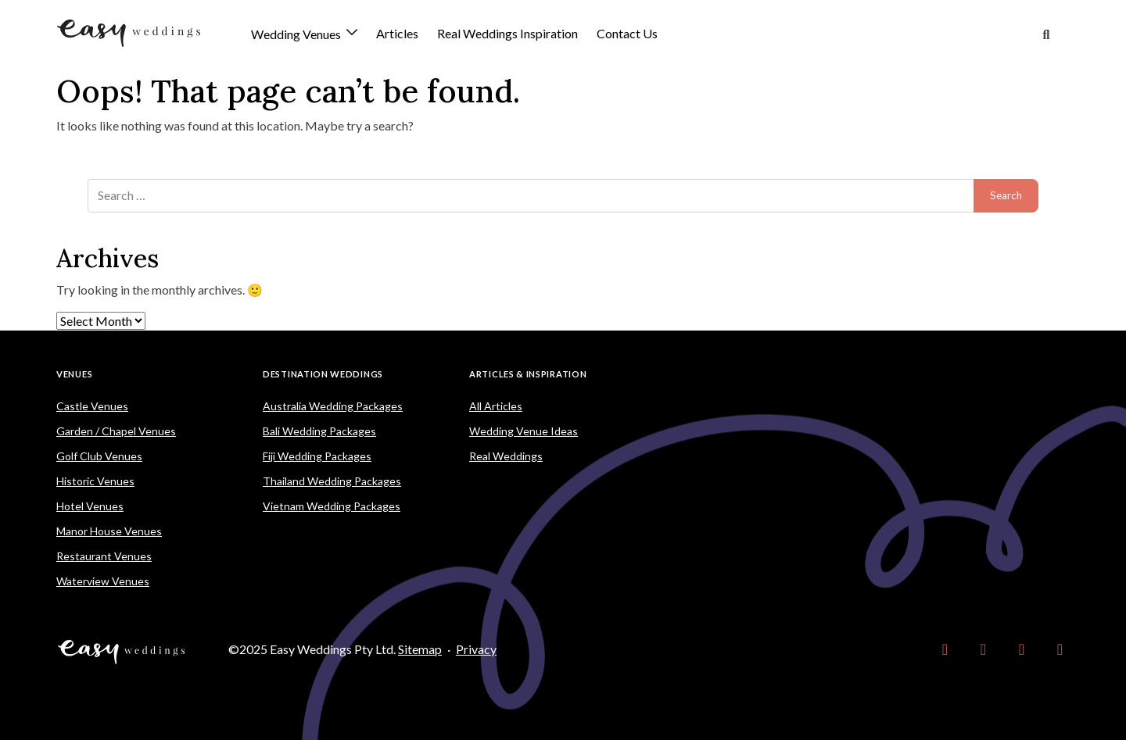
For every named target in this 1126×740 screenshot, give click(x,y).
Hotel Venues (90, 506)
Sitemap (420, 649)
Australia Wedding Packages (333, 406)
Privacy (476, 649)
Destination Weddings (323, 374)
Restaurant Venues (104, 556)
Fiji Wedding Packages (317, 456)
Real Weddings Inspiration (507, 33)
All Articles (495, 406)
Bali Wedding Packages (319, 431)
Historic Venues (95, 481)
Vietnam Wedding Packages (331, 506)
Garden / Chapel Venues (116, 431)
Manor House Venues (109, 531)
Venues (74, 374)
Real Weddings (506, 456)
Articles (397, 33)
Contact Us (627, 33)
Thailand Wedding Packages (332, 481)
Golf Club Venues (99, 456)
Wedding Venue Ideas (523, 431)
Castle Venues (92, 406)
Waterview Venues (102, 581)
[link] (945, 649)
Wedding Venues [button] (297, 34)
